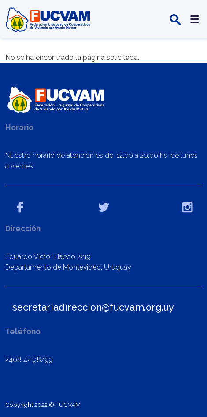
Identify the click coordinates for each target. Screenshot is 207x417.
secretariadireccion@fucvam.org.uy (93, 307)
